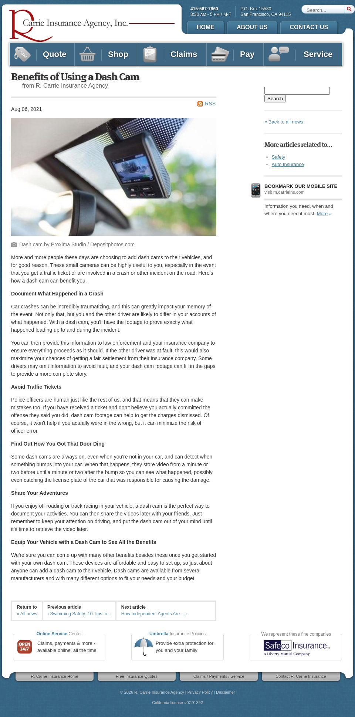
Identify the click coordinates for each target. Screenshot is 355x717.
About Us (252, 27)
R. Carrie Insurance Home (52, 676)
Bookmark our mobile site (300, 186)
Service (305, 54)
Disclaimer (225, 692)
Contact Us (309, 27)
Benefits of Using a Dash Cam (75, 77)
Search (275, 98)
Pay (238, 54)
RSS (210, 103)
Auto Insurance (288, 164)
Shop (108, 54)
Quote (44, 54)
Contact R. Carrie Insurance (298, 676)
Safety (278, 157)
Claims (175, 54)
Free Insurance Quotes (134, 676)
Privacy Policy (200, 692)
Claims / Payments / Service (216, 676)
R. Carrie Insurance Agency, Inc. (92, 26)
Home (205, 27)
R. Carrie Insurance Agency (159, 692)
